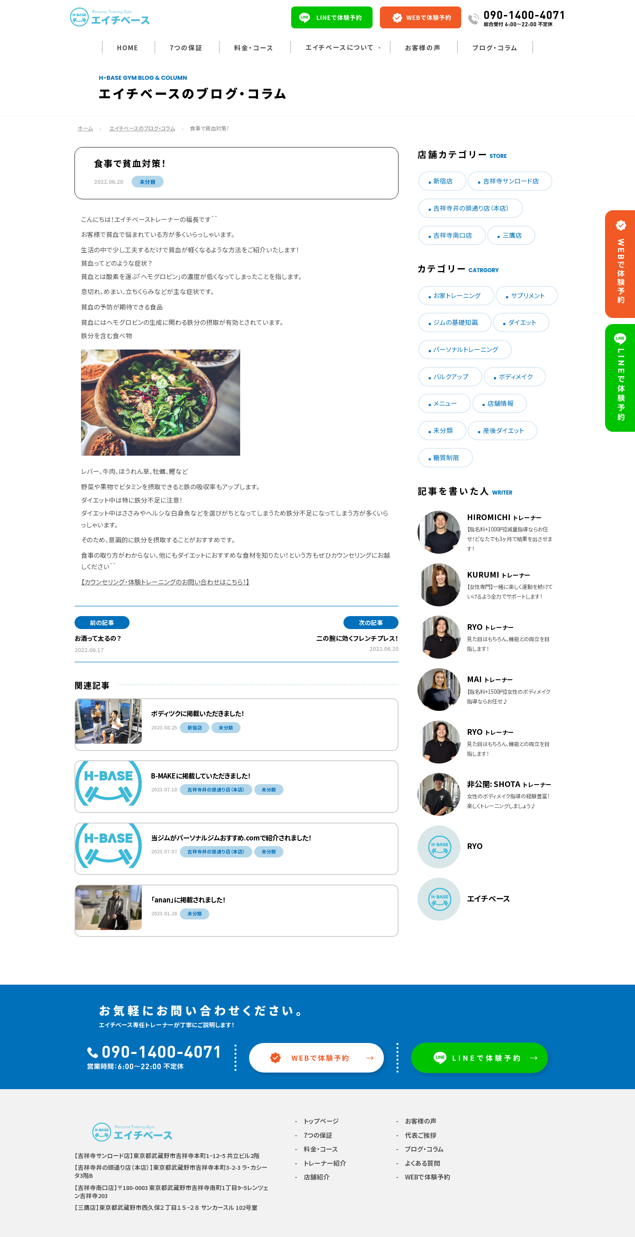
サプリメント (528, 295)
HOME (128, 47)
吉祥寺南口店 (452, 235)
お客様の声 (423, 47)
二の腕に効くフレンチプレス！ (357, 638)
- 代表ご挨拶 (416, 1135)
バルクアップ (451, 376)
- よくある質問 (418, 1163)
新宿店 (443, 181)
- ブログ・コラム (420, 1149)
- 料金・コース (316, 1149)
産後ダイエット (503, 430)
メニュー (445, 403)
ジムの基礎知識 (455, 322)
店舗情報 (501, 403)
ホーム (85, 128)
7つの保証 (186, 47)
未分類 (148, 182)
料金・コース (254, 47)
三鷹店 (512, 235)
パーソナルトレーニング (465, 349)
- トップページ (317, 1121)
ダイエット (522, 322)
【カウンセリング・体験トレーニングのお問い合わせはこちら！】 (165, 582)
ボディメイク (516, 376)
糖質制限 (446, 457)
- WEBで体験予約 (423, 1177)
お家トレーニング (457, 295)
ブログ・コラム (495, 47)
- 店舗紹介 (312, 1177)
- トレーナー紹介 (320, 1163)
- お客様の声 (416, 1121)
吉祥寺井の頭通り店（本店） (471, 208)
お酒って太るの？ (98, 638)
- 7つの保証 (313, 1135)
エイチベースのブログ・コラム (142, 128)
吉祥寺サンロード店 (511, 181)
